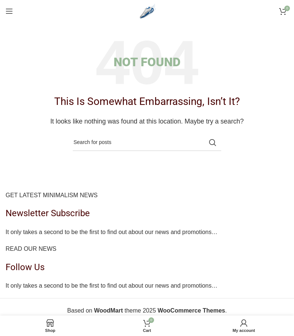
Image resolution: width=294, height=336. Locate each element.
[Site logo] (147, 10)
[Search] (147, 142)
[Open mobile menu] (9, 11)
